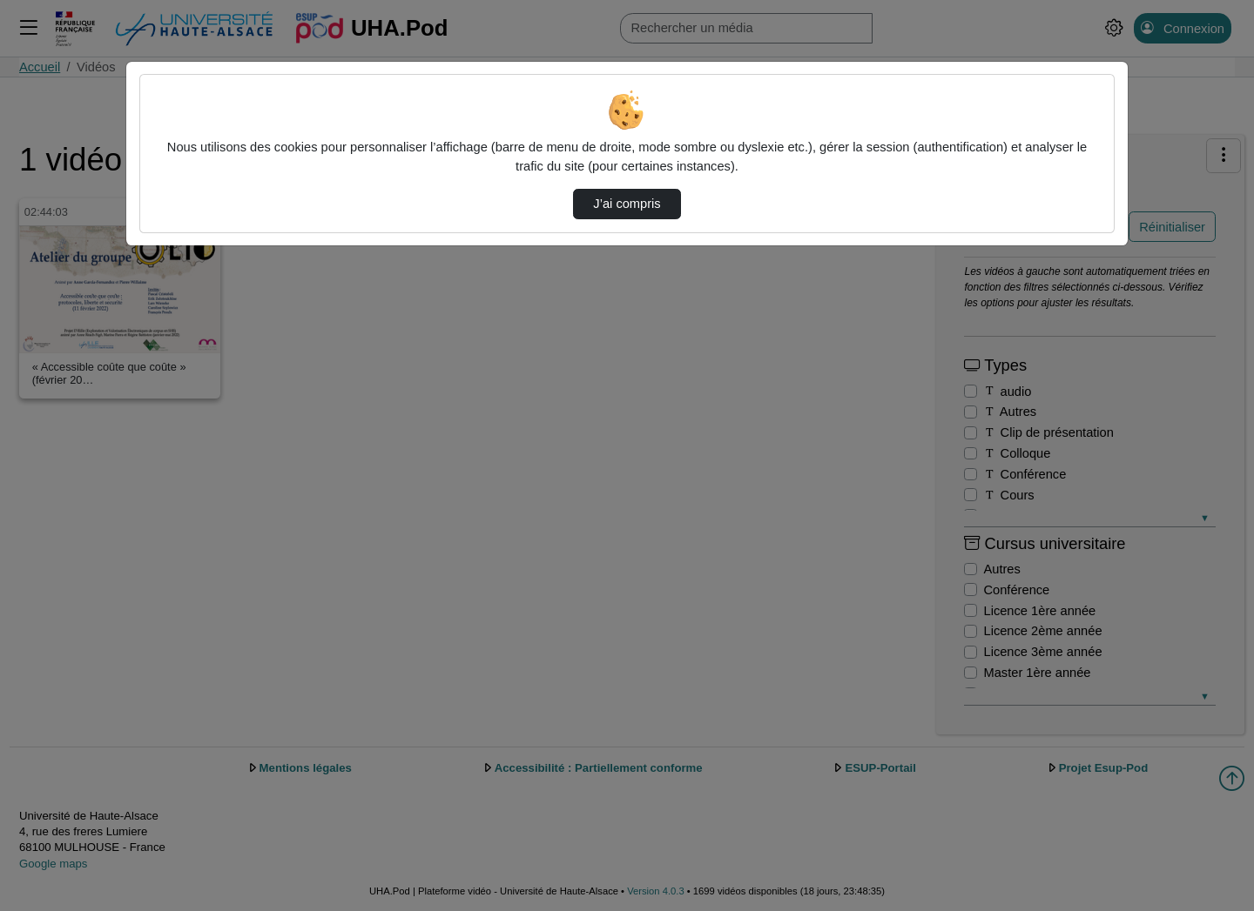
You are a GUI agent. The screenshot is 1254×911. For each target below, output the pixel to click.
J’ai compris (626, 204)
